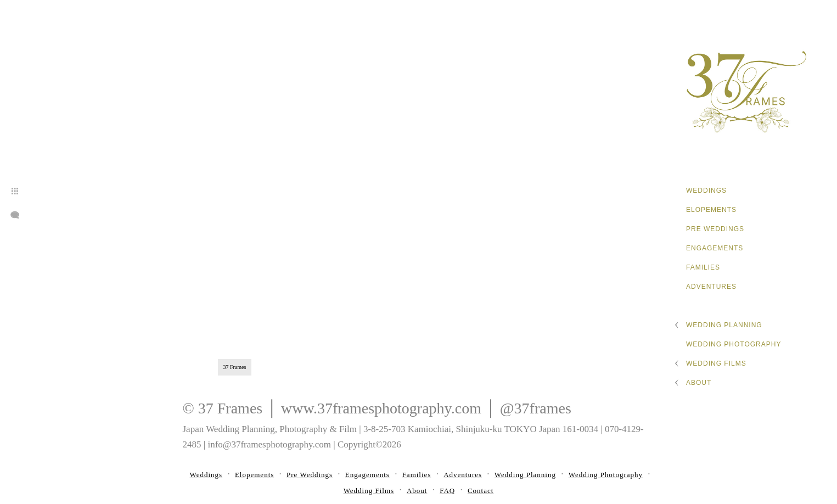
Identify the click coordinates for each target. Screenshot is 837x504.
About (698, 383)
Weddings (706, 190)
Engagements (714, 248)
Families (703, 267)
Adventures (711, 286)
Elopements (711, 210)
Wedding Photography (733, 344)
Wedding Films (716, 363)
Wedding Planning (724, 325)
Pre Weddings (715, 229)
